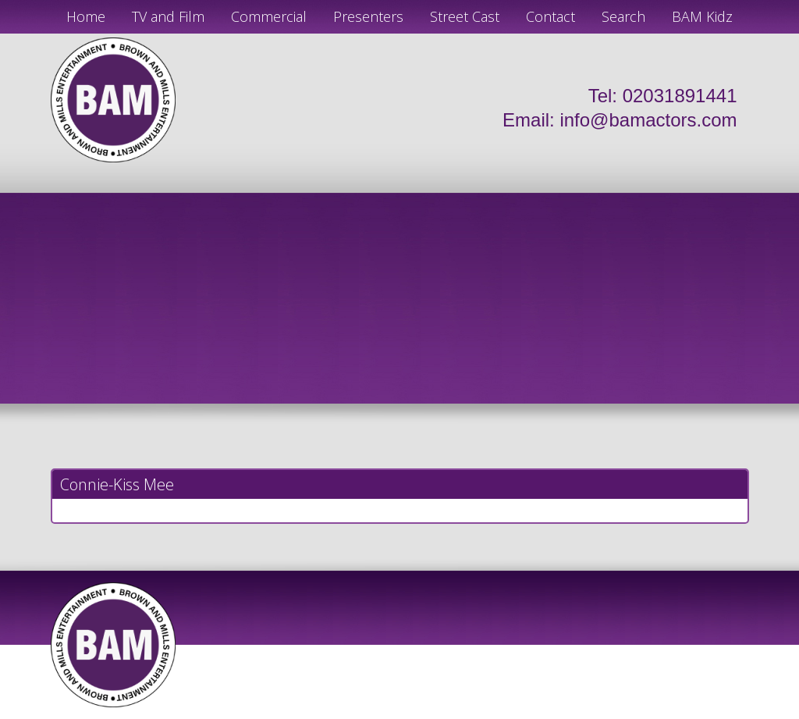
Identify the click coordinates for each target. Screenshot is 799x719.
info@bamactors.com (648, 119)
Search (623, 16)
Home (85, 16)
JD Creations (366, 712)
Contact (550, 16)
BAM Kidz (702, 16)
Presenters (368, 16)
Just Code (501, 712)
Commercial (269, 16)
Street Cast (464, 16)
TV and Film (168, 16)
